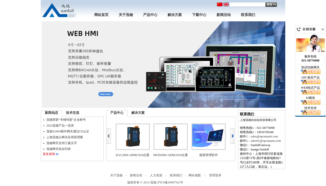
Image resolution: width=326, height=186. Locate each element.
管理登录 (215, 175)
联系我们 (248, 15)
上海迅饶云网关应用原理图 (64, 137)
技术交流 (72, 113)
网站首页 (101, 15)
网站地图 (194, 175)
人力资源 (156, 175)
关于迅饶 (126, 15)
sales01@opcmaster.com (266, 141)
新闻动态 (51, 113)
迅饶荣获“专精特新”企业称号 (66, 119)
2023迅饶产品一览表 (60, 125)
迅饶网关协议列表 (58, 149)
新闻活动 (223, 15)
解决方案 (175, 15)
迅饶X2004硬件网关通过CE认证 (67, 131)
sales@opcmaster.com (264, 136)
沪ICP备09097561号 (170, 182)
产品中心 (150, 15)
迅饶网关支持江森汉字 (61, 143)
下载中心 (199, 15)
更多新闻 (49, 154)
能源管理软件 (208, 155)
